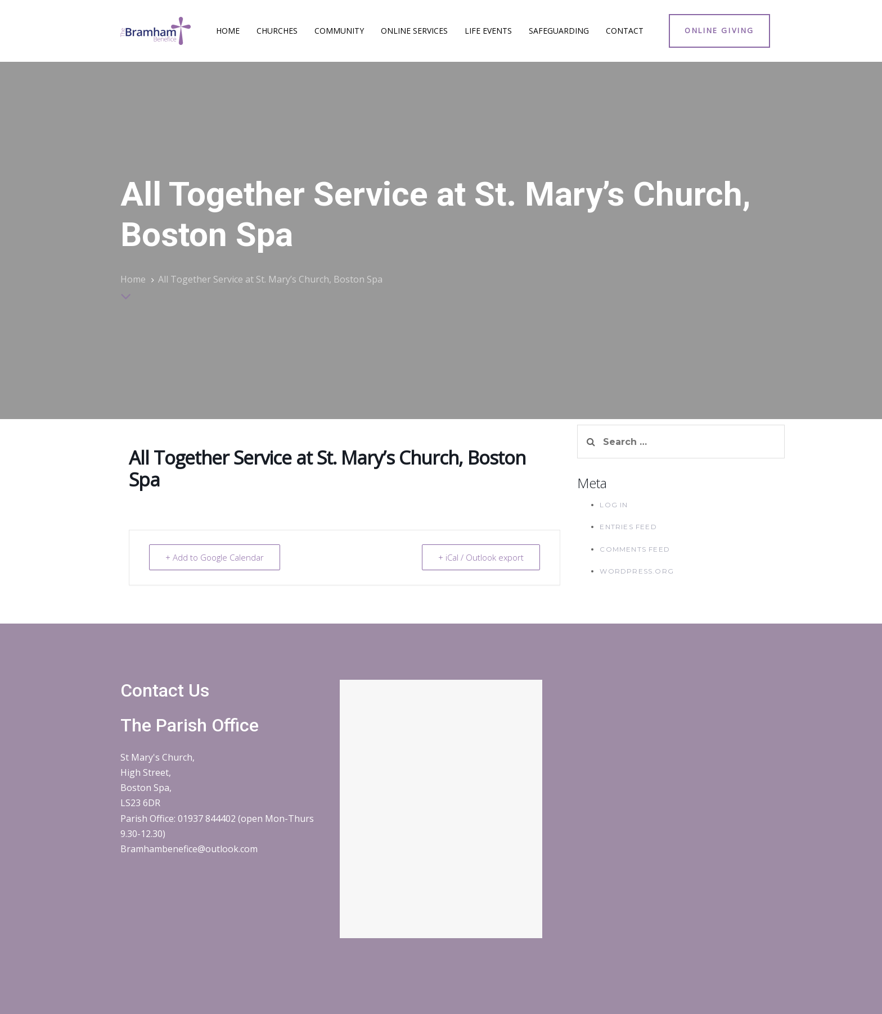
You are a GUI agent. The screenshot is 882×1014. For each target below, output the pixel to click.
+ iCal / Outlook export (481, 557)
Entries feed (628, 526)
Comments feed (635, 549)
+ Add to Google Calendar (214, 557)
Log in (614, 505)
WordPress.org (637, 571)
